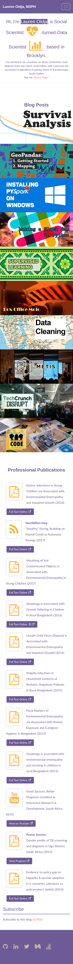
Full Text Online (20, 511)
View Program (19, 861)
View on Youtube (21, 823)
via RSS (37, 919)
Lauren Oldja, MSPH (19, 7)
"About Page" (40, 77)
